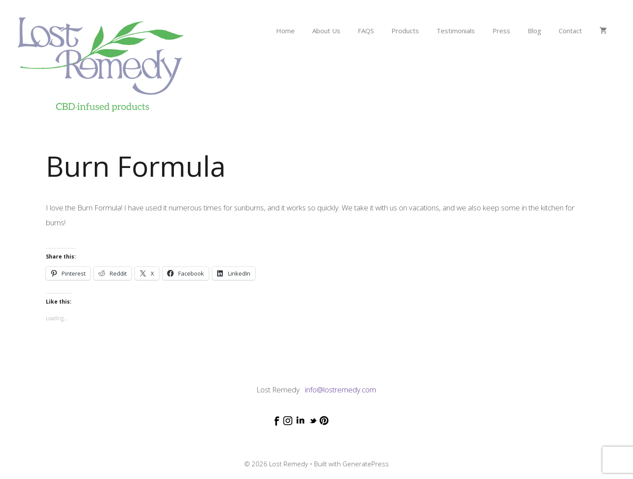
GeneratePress (365, 463)
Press (501, 30)
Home (285, 30)
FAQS (366, 30)
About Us (326, 30)
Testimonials (455, 30)
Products (405, 30)
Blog (534, 30)
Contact (570, 30)
